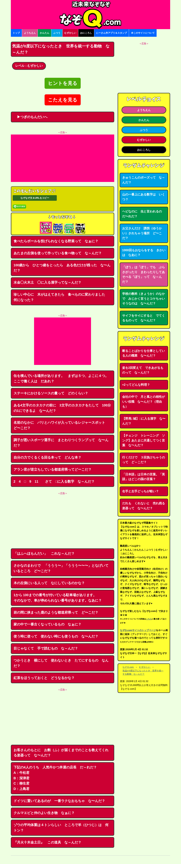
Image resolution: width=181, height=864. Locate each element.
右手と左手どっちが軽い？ (140, 491)
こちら (149, 619)
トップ (16, 33)
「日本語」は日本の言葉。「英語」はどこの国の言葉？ (143, 477)
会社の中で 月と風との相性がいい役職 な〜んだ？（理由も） (143, 401)
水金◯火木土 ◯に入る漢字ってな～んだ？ (47, 282)
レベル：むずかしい (29, 65)
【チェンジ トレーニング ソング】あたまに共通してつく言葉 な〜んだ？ (143, 440)
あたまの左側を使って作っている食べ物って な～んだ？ (58, 253)
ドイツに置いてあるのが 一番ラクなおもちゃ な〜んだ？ (59, 801)
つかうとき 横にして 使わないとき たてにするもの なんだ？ (61, 663)
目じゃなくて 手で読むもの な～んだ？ (46, 648)
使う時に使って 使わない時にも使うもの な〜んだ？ (56, 636)
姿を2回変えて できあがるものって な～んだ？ (143, 370)
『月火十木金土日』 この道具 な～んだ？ (47, 842)
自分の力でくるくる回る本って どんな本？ (47, 457)
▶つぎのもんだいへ (30, 117)
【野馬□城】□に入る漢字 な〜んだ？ (143, 421)
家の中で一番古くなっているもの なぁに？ (47, 624)
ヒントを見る (62, 83)
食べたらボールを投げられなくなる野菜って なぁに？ (56, 241)
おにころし (86, 33)
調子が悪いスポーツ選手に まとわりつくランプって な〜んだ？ (61, 442)
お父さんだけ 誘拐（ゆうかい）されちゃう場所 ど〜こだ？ (142, 233)
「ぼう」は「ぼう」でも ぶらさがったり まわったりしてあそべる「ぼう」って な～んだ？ (143, 274)
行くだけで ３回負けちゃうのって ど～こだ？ (143, 460)
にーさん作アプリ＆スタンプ (111, 33)
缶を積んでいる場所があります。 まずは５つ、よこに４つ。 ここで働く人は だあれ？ (63, 378)
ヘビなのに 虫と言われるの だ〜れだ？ (143, 214)
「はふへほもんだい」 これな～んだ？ (44, 553)
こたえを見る (62, 99)
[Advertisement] (62, 158)
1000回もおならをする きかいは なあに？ (143, 253)
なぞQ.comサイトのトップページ (138, 630)
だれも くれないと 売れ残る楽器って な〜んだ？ (143, 506)
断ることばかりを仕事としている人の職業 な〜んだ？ (143, 353)
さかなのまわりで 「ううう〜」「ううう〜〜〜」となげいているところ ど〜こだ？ (61, 568)
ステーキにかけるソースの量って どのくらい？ (51, 393)
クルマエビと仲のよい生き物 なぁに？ (44, 813)
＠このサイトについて (143, 33)
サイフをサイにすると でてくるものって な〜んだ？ (143, 318)
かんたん (44, 33)
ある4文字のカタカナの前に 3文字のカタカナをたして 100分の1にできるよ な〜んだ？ (62, 408)
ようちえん (30, 33)
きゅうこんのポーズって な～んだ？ (143, 180)
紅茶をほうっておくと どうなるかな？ (44, 678)
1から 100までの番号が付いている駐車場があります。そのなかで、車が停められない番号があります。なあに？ (58, 597)
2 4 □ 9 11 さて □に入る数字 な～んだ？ (54, 481)
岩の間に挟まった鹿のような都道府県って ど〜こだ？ (56, 612)
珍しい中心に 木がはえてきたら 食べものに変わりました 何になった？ (61, 297)
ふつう (56, 33)
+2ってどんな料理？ (136, 384)
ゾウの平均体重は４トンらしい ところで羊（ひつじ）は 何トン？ (61, 827)
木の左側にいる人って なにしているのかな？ (49, 583)
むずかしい (70, 33)
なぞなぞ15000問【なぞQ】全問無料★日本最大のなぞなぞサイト (90, 14)
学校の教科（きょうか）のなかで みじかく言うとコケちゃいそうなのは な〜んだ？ (143, 298)
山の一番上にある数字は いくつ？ (143, 197)
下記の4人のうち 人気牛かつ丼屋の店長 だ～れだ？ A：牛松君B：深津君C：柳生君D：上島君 (57, 778)
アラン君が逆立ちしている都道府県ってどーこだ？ (53, 469)
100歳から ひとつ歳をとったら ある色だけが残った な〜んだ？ (62, 267)
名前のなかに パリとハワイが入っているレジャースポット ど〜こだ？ (61, 425)
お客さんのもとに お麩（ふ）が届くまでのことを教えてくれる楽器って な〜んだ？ (61, 752)
